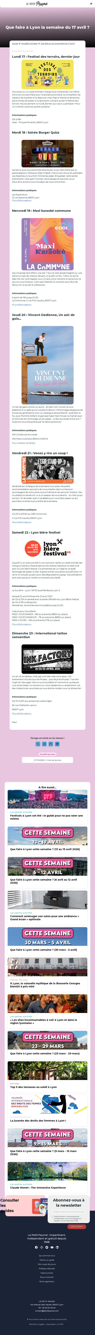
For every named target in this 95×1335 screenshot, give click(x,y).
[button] (91, 3)
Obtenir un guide (47, 1260)
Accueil (15, 43)
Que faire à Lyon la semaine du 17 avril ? (58, 43)
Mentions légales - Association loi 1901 (46, 1324)
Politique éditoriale (47, 1268)
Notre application (46, 1281)
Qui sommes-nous (47, 1256)
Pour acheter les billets (23, 443)
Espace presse (47, 1273)
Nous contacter (47, 1277)
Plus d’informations (21, 200)
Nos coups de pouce (47, 1264)
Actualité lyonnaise (29, 43)
